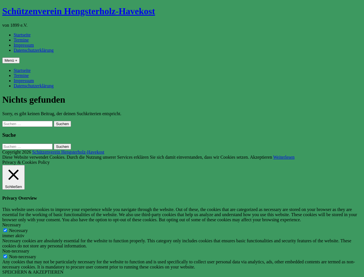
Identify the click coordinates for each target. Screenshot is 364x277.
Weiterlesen (284, 157)
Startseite (22, 34)
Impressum (24, 45)
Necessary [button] (11, 224)
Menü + (11, 60)
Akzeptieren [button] (261, 157)
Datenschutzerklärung (33, 50)
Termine (21, 40)
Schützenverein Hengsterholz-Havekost (78, 11)
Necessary (18, 230)
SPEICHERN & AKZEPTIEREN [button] (32, 272)
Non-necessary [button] (15, 251)
